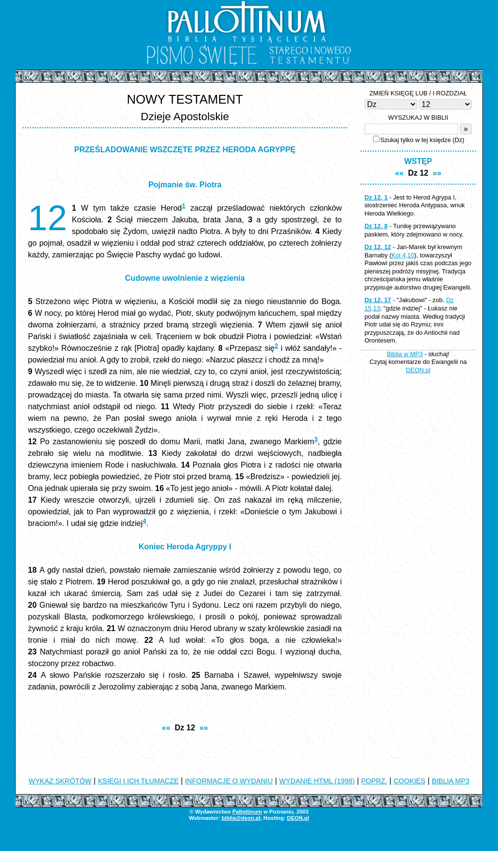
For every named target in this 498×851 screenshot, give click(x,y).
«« (166, 728)
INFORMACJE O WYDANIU (229, 781)
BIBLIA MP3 (451, 781)
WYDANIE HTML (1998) (317, 781)
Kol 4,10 (402, 255)
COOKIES (409, 781)
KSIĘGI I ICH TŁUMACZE (138, 781)
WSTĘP (418, 161)
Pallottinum (247, 812)
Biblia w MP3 (405, 354)
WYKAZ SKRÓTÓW (60, 781)
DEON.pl (418, 370)
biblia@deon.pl (240, 818)
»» (203, 728)
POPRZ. (374, 781)
